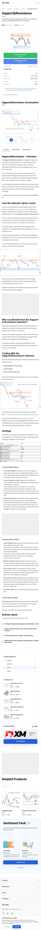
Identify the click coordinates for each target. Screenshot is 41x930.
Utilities (21, 671)
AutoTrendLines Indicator (25, 418)
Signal (21, 667)
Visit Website (20, 741)
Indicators (21, 660)
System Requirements (10, 95)
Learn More (7, 926)
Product (20, 880)
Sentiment (21, 664)
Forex (20, 892)
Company (20, 899)
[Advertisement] (20, 764)
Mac (35, 66)
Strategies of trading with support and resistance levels (22, 414)
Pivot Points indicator (21, 209)
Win (30, 66)
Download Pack (20, 862)
